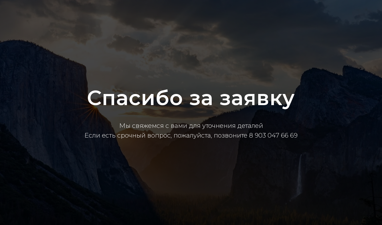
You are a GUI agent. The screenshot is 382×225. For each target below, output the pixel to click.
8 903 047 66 (269, 135)
